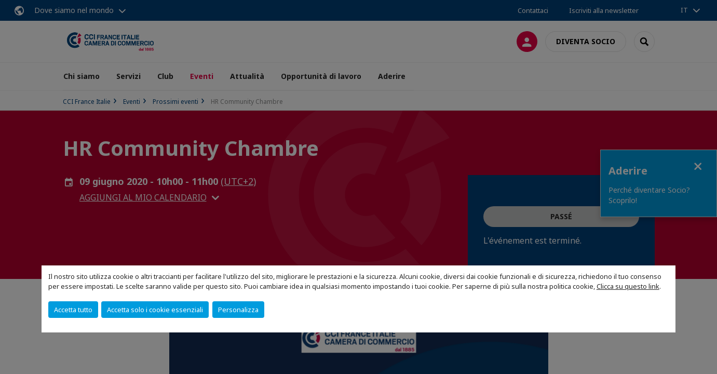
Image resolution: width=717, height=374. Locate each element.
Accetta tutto (73, 309)
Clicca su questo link (628, 286)
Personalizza (238, 309)
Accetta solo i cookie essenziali (155, 309)
